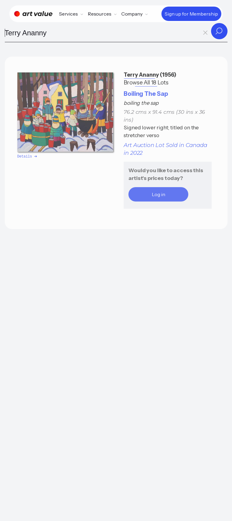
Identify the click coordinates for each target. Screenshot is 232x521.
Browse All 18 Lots (146, 82)
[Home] (33, 13)
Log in (158, 194)
